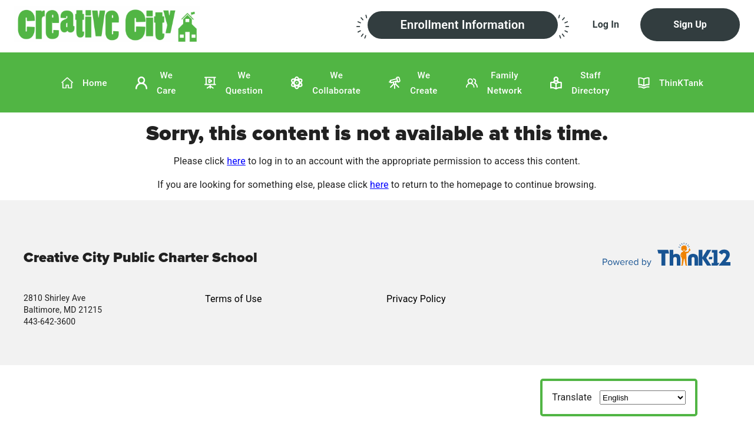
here (236, 161)
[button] (185, 24)
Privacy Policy (416, 298)
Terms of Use (233, 298)
